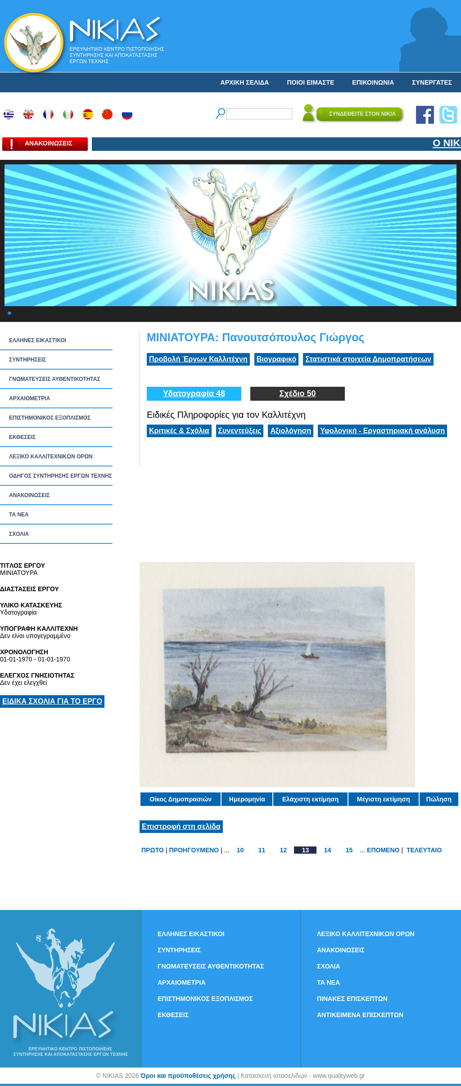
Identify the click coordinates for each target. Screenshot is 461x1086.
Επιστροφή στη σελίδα (181, 826)
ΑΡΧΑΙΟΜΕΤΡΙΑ (29, 398)
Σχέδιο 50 (297, 393)
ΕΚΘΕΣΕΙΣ (22, 437)
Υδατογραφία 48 (194, 393)
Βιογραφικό (276, 359)
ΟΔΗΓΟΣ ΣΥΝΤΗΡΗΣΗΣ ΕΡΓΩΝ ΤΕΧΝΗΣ (60, 476)
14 (327, 850)
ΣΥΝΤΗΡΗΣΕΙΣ (27, 360)
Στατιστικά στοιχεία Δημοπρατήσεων (368, 359)
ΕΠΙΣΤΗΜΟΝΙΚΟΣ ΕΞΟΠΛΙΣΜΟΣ (49, 418)
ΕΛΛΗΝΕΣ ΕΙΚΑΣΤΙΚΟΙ (37, 340)
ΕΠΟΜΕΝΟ (383, 850)
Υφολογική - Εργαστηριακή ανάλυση (382, 430)
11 (262, 850)
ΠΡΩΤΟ (152, 850)
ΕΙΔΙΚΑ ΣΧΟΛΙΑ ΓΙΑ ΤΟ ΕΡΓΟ (52, 701)
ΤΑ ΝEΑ (19, 514)
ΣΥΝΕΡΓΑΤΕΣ (432, 82)
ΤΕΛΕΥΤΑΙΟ (424, 850)
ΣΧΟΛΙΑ (19, 534)
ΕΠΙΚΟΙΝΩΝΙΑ (373, 82)
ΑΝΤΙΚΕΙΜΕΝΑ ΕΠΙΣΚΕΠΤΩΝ (360, 1014)
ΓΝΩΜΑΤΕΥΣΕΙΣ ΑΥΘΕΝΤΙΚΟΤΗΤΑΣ (54, 379)
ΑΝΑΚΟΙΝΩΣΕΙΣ (29, 495)
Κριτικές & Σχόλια (179, 430)
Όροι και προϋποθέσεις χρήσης (187, 1075)
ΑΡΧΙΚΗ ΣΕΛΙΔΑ (245, 82)
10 (240, 850)
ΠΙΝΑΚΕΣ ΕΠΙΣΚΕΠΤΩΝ (352, 998)
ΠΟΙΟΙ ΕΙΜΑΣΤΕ (310, 82)
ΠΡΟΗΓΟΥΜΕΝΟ (194, 850)
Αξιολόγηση (290, 430)
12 (283, 850)
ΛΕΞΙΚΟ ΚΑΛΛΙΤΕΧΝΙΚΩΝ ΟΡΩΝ (51, 456)
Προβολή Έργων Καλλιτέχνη (198, 359)
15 (349, 850)
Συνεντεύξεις (240, 430)
